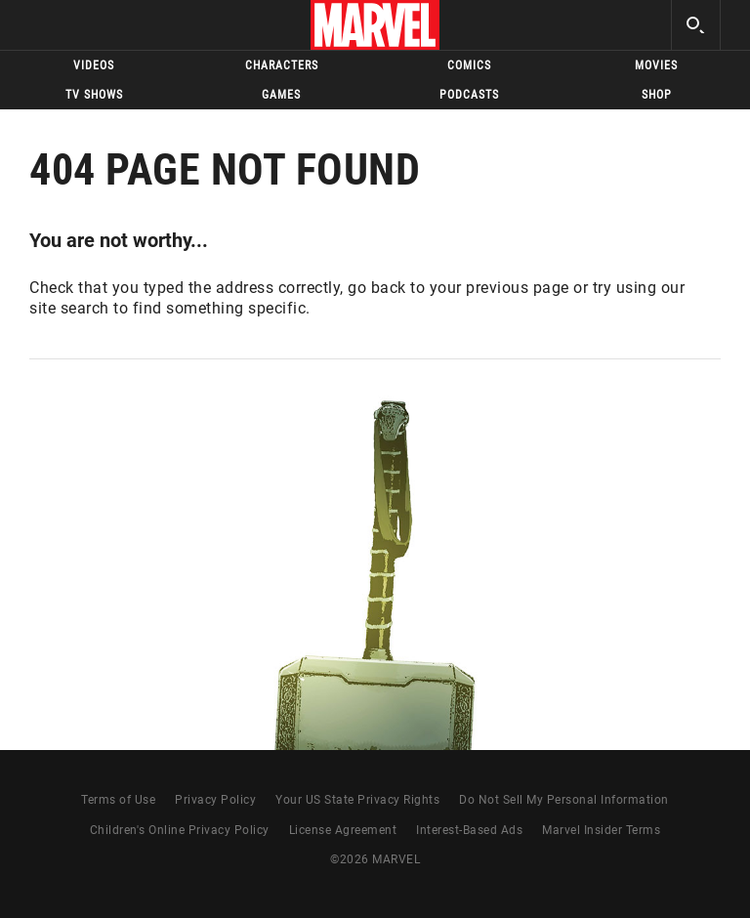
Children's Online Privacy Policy (180, 830)
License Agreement (343, 830)
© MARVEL (375, 859)
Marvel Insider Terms (601, 830)
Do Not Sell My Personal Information (564, 800)
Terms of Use (118, 800)
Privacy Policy (215, 800)
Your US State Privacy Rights (357, 800)
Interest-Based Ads (469, 830)
